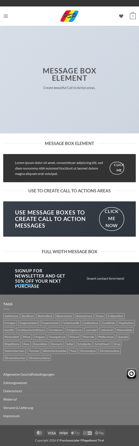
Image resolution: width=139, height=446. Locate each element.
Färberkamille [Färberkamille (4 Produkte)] (70, 323)
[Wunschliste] (121, 16)
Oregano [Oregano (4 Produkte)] (39, 337)
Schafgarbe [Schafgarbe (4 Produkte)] (84, 344)
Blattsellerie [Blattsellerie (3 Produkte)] (45, 316)
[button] (5, 16)
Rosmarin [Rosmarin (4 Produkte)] (56, 344)
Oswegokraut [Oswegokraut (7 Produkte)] (57, 337)
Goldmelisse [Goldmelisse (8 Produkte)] (90, 323)
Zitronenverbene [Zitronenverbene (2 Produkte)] (39, 358)
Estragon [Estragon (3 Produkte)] (10, 323)
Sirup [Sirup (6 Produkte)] (117, 344)
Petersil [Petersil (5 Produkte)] (74, 337)
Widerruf (10, 399)
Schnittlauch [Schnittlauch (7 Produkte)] (102, 344)
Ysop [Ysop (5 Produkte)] (73, 351)
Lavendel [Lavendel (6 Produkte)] (91, 330)
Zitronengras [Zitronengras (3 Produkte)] (88, 351)
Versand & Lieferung (18, 408)
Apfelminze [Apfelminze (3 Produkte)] (11, 316)
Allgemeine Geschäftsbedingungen (28, 374)
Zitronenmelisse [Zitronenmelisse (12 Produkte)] (109, 351)
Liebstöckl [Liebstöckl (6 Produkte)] (107, 330)
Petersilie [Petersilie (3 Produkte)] (88, 337)
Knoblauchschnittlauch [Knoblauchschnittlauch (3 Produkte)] (31, 330)
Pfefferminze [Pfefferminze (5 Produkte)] (106, 337)
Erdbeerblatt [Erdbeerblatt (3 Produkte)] (115, 316)
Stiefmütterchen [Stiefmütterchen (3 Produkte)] (14, 351)
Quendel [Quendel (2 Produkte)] (123, 337)
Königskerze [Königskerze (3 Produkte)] (74, 330)
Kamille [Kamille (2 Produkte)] (9, 330)
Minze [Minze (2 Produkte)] (26, 337)
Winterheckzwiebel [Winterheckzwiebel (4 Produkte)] (54, 351)
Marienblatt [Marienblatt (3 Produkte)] (12, 337)
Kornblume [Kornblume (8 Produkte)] (56, 330)
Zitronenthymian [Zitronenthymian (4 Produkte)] (15, 358)
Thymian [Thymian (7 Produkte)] (33, 351)
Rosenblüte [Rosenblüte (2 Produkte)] (40, 344)
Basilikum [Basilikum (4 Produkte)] (28, 316)
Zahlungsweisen (15, 383)
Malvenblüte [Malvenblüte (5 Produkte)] (124, 330)
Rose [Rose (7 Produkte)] (26, 344)
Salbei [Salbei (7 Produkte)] (70, 344)
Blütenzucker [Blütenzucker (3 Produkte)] (64, 316)
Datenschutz (12, 391)
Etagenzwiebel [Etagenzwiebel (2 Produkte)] (29, 323)
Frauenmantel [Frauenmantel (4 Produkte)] (50, 323)
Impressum (11, 416)
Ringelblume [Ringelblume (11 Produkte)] (12, 344)
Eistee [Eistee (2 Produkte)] (100, 316)
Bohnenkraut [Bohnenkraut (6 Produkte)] (84, 316)
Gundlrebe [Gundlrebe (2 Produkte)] (108, 323)
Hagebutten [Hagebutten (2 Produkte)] (126, 323)
